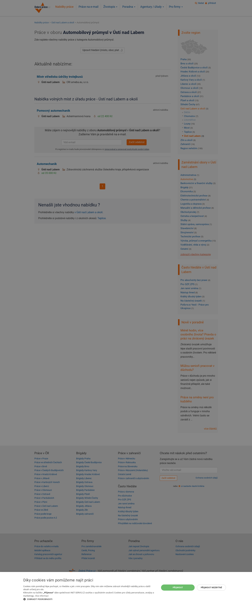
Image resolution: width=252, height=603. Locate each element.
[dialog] (126, 587)
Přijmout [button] (178, 587)
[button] (89, 599)
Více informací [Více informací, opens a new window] (42, 595)
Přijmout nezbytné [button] (211, 587)
